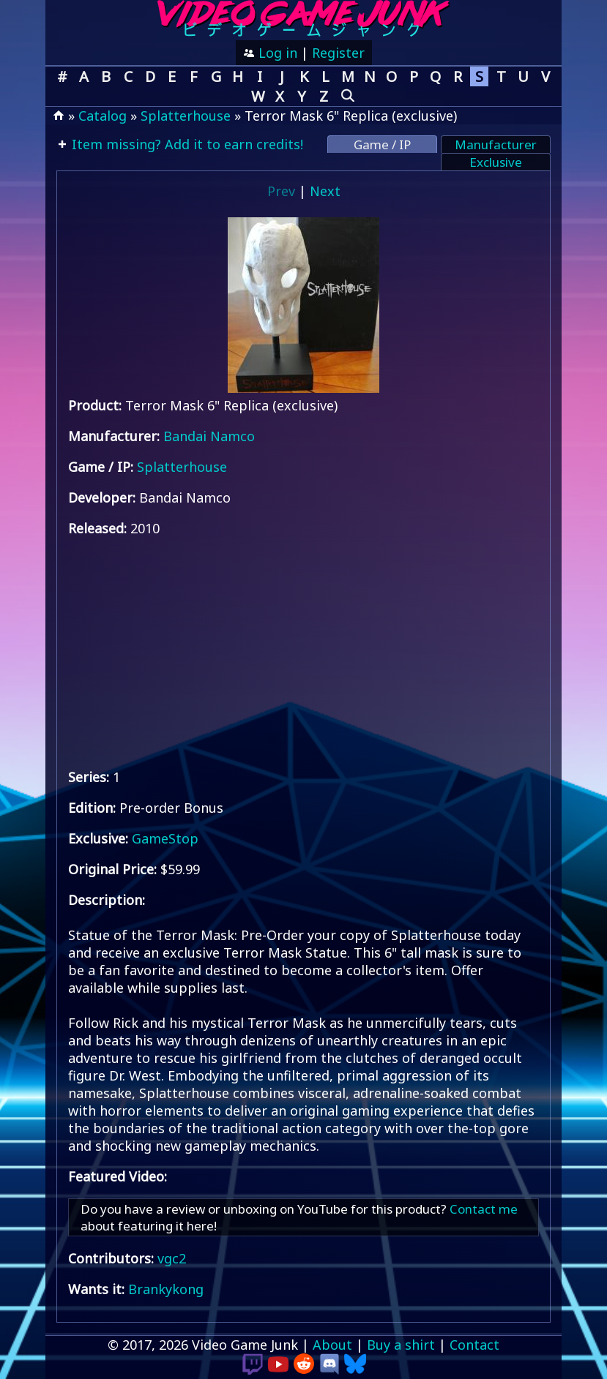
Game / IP (382, 144)
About (332, 1344)
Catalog (102, 115)
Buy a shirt (401, 1344)
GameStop (165, 838)
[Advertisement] (303, 652)
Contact (474, 1344)
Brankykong (166, 1289)
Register (338, 52)
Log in (276, 52)
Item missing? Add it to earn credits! (185, 144)
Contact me (484, 1208)
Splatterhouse (186, 115)
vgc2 (171, 1258)
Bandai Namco (209, 436)
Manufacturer (496, 144)
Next (325, 191)
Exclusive (495, 162)
